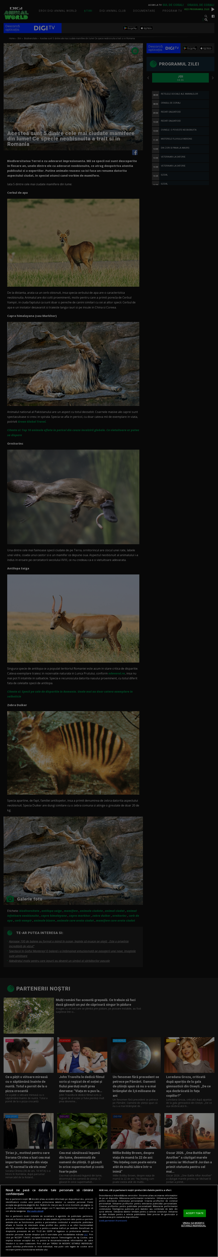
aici (86, 1234)
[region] (109, 1221)
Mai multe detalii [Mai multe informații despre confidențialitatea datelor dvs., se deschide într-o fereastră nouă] (35, 1211)
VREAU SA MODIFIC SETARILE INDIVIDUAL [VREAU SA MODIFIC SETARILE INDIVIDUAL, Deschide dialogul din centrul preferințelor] (193, 1224)
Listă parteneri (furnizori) (113, 1220)
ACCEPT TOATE (195, 1213)
